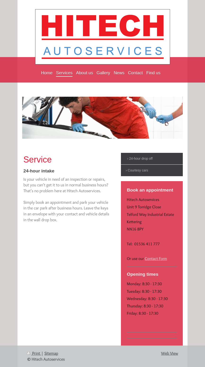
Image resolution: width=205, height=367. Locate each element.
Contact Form (156, 258)
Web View (169, 353)
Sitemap (51, 353)
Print (34, 353)
